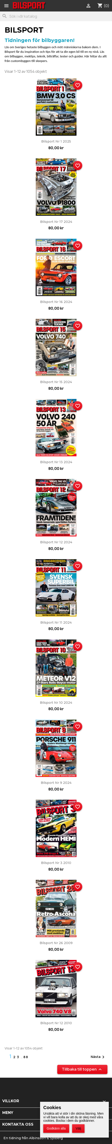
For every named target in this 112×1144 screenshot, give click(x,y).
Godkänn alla (56, 1128)
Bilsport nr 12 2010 (56, 1023)
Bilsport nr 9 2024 (56, 783)
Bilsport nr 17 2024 (56, 222)
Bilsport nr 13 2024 (56, 462)
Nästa (98, 1057)
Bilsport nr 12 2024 (56, 542)
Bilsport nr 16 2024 (56, 302)
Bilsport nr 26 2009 (56, 943)
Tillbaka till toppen (82, 1069)
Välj (78, 1128)
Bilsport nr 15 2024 (56, 382)
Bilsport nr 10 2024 (56, 703)
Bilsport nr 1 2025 (56, 141)
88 (25, 1057)
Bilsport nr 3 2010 (56, 863)
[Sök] (56, 16)
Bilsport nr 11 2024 (56, 622)
